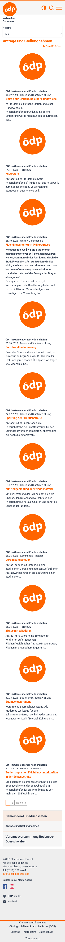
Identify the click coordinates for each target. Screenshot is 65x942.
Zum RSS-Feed (52, 46)
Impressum (29, 931)
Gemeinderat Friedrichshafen (26, 816)
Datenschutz (46, 931)
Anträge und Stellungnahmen (22, 826)
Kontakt (10, 901)
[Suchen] (51, 8)
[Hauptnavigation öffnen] (59, 8)
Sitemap (15, 931)
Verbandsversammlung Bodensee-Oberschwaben (30, 839)
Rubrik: (7, 27)
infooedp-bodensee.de (16, 873)
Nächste (21, 802)
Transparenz (32, 938)
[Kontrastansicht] (44, 8)
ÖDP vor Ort (12, 896)
